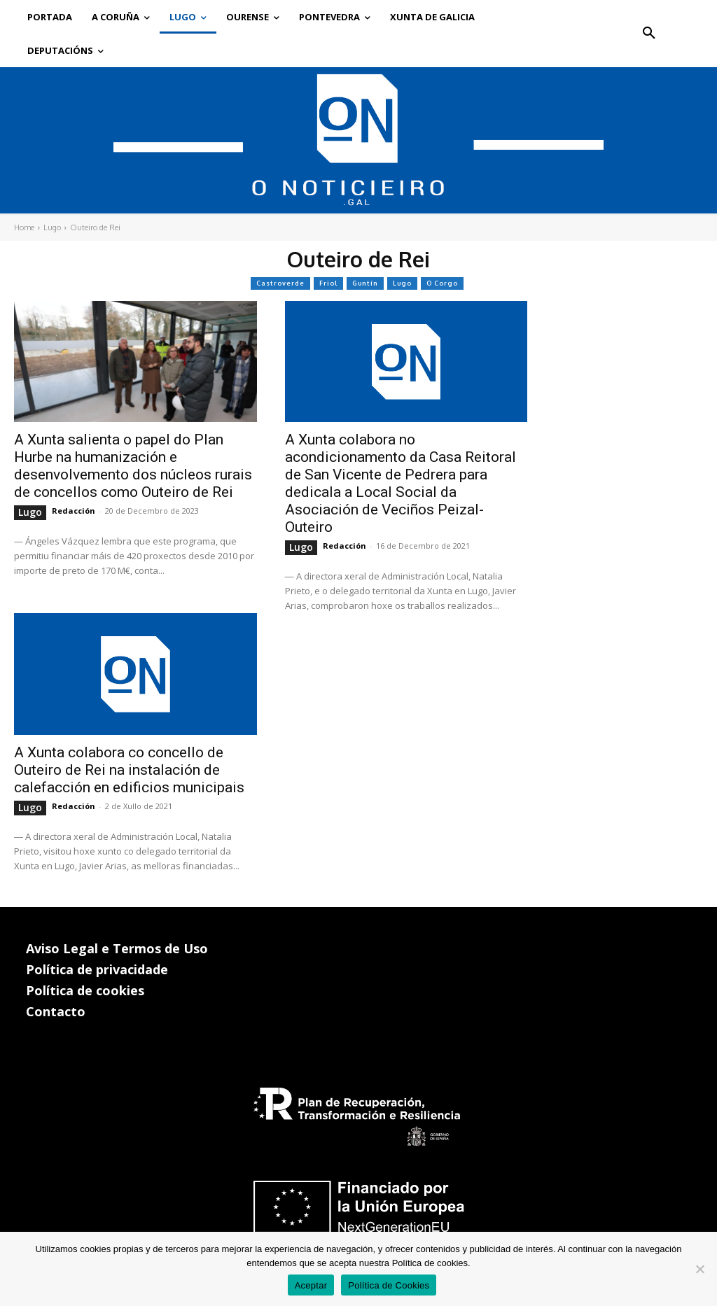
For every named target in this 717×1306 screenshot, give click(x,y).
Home (24, 227)
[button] (649, 33)
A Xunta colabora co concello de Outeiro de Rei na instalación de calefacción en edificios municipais (129, 770)
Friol (328, 283)
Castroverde (280, 283)
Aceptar (311, 1285)
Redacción (73, 510)
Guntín (365, 283)
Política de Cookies (388, 1285)
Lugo (52, 227)
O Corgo (442, 283)
